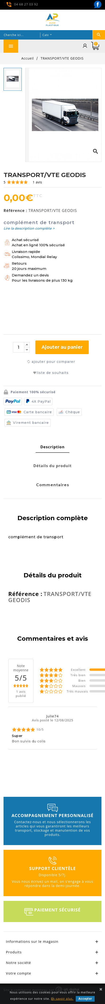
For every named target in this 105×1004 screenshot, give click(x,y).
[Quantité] (18, 347)
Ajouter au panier (62, 347)
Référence (24, 594)
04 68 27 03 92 (26, 4)
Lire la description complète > (29, 228)
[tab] (52, 447)
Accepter (85, 998)
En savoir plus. (62, 999)
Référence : (15, 210)
